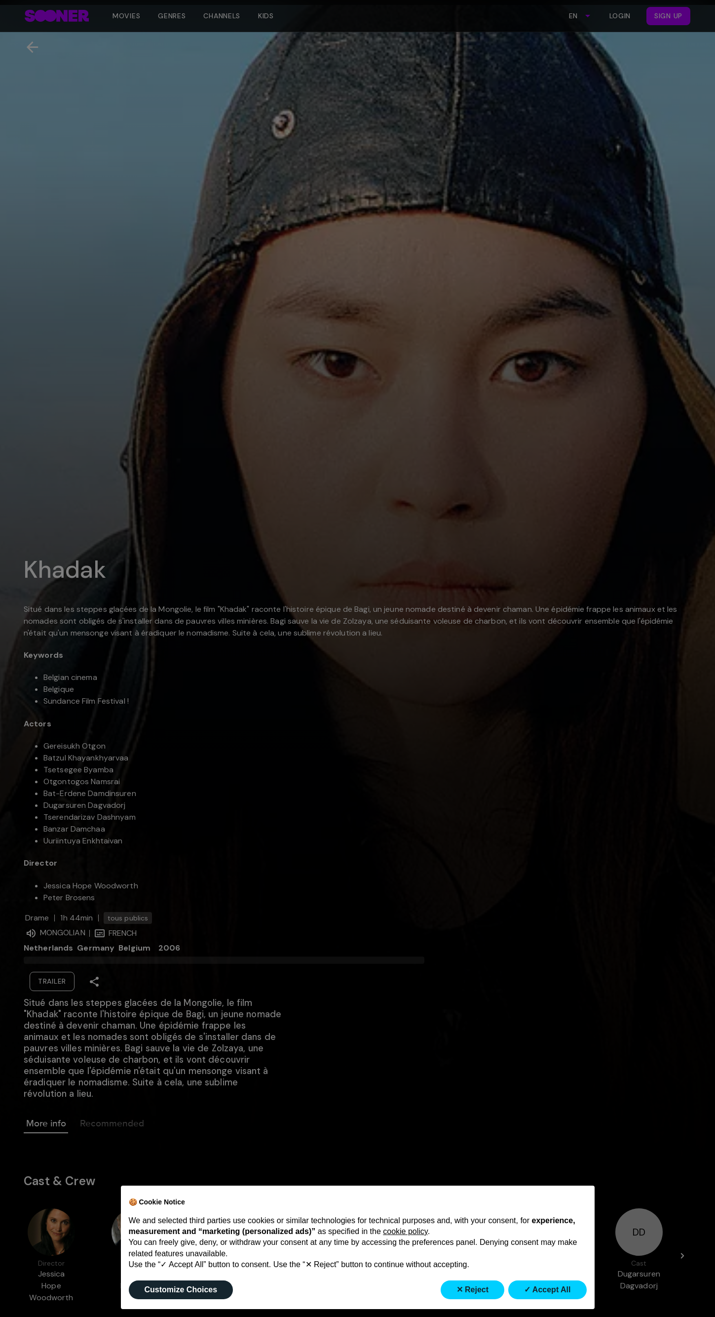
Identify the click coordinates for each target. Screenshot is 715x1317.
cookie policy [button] (405, 1231)
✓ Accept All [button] (547, 1289)
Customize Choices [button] (181, 1289)
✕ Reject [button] (472, 1289)
